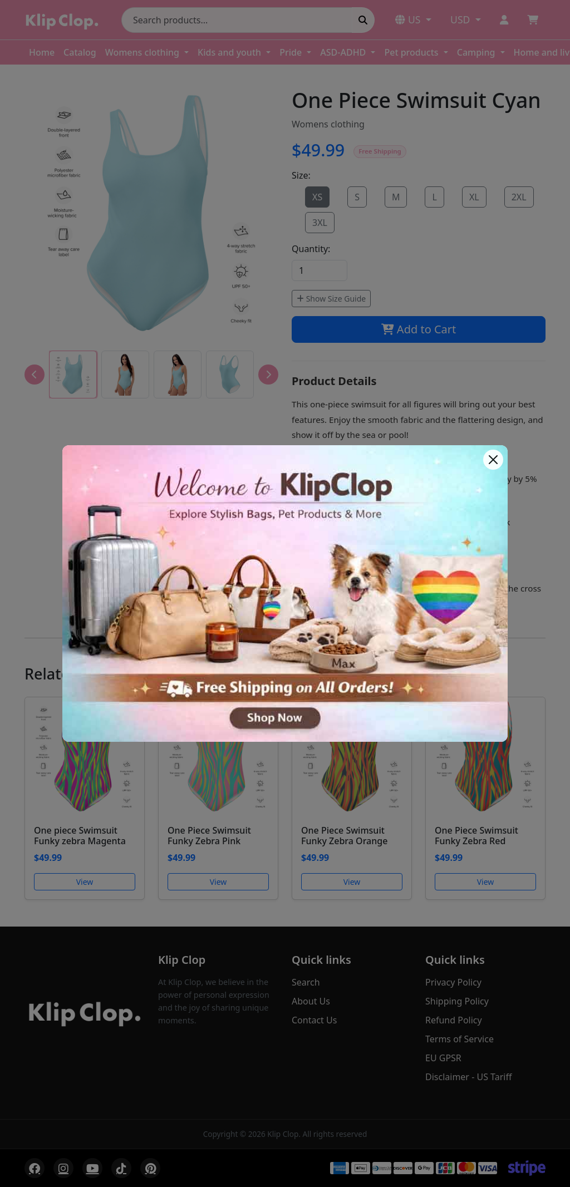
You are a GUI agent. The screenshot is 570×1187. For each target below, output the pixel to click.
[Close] (493, 460)
